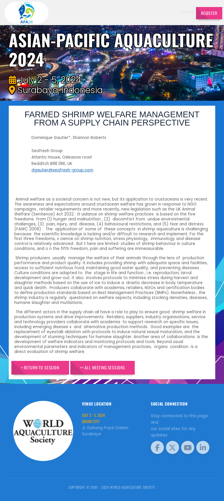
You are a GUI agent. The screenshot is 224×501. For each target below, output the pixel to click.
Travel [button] (179, 11)
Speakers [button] (83, 11)
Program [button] (162, 11)
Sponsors (144, 11)
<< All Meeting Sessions (102, 367)
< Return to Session (40, 367)
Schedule (126, 11)
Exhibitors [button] (104, 11)
